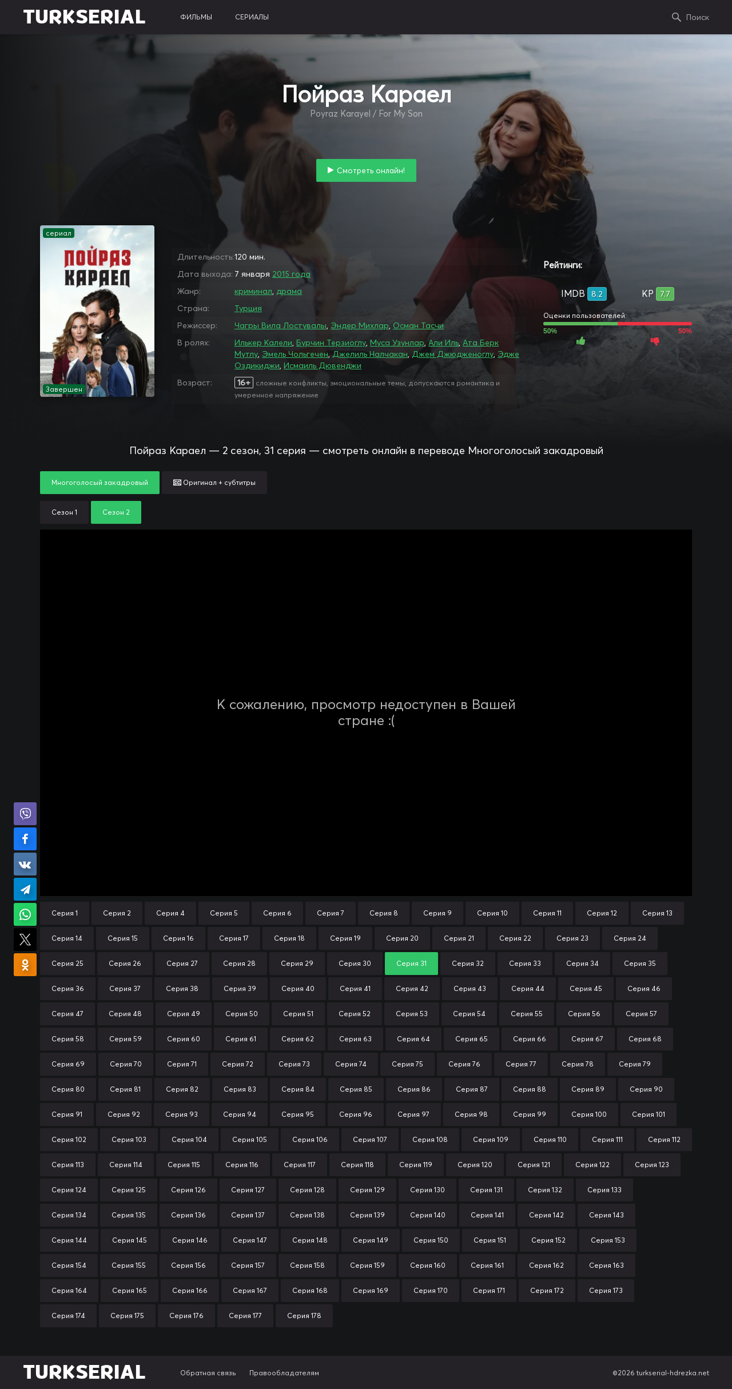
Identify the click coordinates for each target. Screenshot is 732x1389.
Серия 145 (129, 1240)
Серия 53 (412, 1013)
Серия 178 (304, 1315)
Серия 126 (188, 1189)
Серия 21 (459, 938)
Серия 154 (68, 1265)
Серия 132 (545, 1189)
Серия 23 (572, 938)
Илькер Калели (263, 342)
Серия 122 (592, 1164)
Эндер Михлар (360, 325)
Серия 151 (490, 1240)
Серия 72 (237, 1064)
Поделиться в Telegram (25, 889)
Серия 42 (412, 988)
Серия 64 (413, 1038)
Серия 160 (427, 1265)
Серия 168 (310, 1290)
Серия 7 (330, 913)
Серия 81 (125, 1089)
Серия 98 (471, 1114)
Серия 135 (129, 1215)
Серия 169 (370, 1290)
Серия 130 (427, 1189)
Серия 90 (646, 1089)
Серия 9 (437, 913)
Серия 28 (239, 963)
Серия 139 (367, 1215)
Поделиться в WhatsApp (25, 914)
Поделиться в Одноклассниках (25, 964)
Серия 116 (241, 1164)
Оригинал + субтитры (214, 482)
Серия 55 (527, 1013)
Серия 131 (486, 1189)
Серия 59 (125, 1038)
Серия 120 (475, 1164)
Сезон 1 (64, 512)
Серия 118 (357, 1164)
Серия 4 (170, 913)
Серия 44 (527, 988)
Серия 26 (125, 963)
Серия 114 (125, 1164)
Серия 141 (487, 1215)
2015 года (291, 274)
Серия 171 (489, 1290)
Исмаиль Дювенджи (322, 365)
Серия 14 (66, 938)
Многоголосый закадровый (99, 482)
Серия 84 (298, 1089)
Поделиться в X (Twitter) (25, 939)
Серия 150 (430, 1240)
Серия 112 (664, 1139)
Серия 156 (188, 1265)
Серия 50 (241, 1013)
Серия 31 (411, 963)
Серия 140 (427, 1215)
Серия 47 (67, 1013)
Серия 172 (547, 1290)
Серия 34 (582, 963)
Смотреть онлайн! (371, 170)
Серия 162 (546, 1265)
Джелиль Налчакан (370, 354)
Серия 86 (414, 1089)
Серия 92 (124, 1114)
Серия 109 (490, 1139)
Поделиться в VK (25, 864)
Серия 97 (413, 1114)
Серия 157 (248, 1265)
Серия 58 (67, 1038)
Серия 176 (186, 1315)
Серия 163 (606, 1265)
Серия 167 (250, 1290)
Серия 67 (587, 1038)
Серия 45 (586, 988)
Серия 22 (515, 938)
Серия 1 (64, 913)
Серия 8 (383, 913)
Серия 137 (248, 1215)
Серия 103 (129, 1139)
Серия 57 (641, 1013)
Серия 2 (117, 913)
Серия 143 (606, 1215)
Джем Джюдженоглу (453, 354)
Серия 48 (125, 1013)
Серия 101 (648, 1114)
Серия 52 (355, 1013)
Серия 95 (297, 1114)
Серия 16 (178, 938)
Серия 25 (67, 963)
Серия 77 (521, 1064)
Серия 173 (606, 1290)
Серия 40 (298, 988)
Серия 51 (298, 1013)
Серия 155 (129, 1265)
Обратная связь (208, 1372)
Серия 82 (182, 1089)
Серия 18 (289, 938)
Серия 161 (487, 1265)
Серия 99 (529, 1114)
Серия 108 (430, 1139)
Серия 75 (407, 1064)
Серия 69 (68, 1064)
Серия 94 (239, 1114)
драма (289, 291)
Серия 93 (181, 1114)
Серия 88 (529, 1089)
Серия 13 (657, 913)
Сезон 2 (116, 512)
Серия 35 (640, 963)
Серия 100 (589, 1114)
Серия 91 (66, 1114)
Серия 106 (310, 1139)
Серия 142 (546, 1215)
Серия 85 (356, 1089)
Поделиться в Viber (25, 813)
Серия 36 (67, 988)
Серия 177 (245, 1315)
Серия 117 (300, 1164)
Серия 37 (125, 988)
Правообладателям (284, 1372)
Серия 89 (587, 1089)
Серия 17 (234, 938)
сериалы (252, 17)
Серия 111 (607, 1139)
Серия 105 (249, 1139)
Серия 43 (469, 988)
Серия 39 (240, 988)
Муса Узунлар (397, 342)
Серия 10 (492, 913)
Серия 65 (471, 1038)
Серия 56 (584, 1013)
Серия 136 (188, 1215)
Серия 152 (548, 1240)
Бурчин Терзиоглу (331, 342)
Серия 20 (402, 938)
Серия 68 (645, 1038)
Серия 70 (126, 1064)
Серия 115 (184, 1164)
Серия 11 (547, 913)
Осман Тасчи (418, 325)
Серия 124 (68, 1189)
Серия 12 (602, 913)
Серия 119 (415, 1164)
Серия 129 (367, 1189)
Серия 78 (578, 1064)
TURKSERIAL (84, 17)
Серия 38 (182, 988)
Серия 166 (190, 1290)
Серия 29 (297, 963)
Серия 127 (248, 1189)
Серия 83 (240, 1089)
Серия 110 (550, 1139)
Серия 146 (190, 1240)
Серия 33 (525, 963)
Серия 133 (604, 1189)
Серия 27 (182, 963)
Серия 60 (183, 1038)
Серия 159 (367, 1265)
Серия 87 (472, 1089)
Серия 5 (224, 913)
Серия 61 (240, 1038)
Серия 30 (355, 963)
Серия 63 (355, 1038)
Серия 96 (355, 1114)
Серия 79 (635, 1064)
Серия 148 (310, 1240)
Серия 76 (464, 1064)
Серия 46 (644, 988)
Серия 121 (534, 1164)
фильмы (196, 17)
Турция (248, 308)
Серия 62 (297, 1038)
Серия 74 (351, 1064)
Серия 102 (68, 1139)
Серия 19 (345, 938)
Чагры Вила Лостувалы (280, 325)
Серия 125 (129, 1189)
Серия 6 (277, 913)
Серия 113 (67, 1164)
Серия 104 (189, 1139)
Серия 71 (182, 1064)
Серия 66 (529, 1038)
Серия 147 (250, 1240)
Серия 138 (307, 1215)
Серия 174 (68, 1315)
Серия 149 (370, 1240)
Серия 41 (355, 988)
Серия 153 (608, 1240)
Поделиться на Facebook (25, 838)
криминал (253, 291)
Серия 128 (307, 1189)
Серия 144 (69, 1240)
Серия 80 (68, 1089)
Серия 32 (468, 963)
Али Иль (443, 342)
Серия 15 (123, 938)
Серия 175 (127, 1315)
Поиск (697, 17)
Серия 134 (68, 1215)
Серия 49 (183, 1013)
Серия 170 (430, 1290)
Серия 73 (294, 1064)
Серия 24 (630, 938)
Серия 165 (129, 1290)
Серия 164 (69, 1290)
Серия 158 (307, 1265)
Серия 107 (370, 1139)
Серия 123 (652, 1164)
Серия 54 (469, 1013)
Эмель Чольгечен (295, 354)
